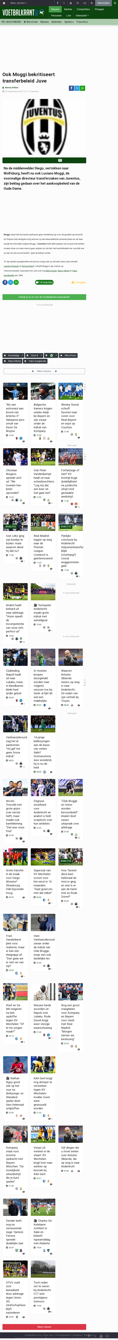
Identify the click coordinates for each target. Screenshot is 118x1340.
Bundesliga (13, 355)
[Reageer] (22, 641)
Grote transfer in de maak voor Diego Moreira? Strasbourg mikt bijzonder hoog (15, 882)
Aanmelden (104, 3)
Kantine (68, 9)
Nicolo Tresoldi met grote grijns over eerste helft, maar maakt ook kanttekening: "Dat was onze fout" (15, 816)
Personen (56, 15)
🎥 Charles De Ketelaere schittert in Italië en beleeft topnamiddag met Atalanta (43, 1232)
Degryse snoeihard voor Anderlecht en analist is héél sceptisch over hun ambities (43, 812)
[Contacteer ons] (107, 1328)
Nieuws (55, 9)
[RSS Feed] (89, 1334)
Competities (83, 9)
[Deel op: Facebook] (71, 88)
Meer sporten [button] (17, 3)
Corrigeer (78, 282)
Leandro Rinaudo (11, 266)
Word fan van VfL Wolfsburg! (44, 160)
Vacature (77, 1326)
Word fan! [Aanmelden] (31, 21)
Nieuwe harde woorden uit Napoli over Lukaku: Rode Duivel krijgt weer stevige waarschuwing (43, 1016)
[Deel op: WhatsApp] (82, 88)
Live (68, 15)
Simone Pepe (28, 266)
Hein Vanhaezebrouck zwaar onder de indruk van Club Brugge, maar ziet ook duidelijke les (44, 947)
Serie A (34, 355)
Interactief (81, 15)
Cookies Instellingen (57, 1330)
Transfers (82, 21)
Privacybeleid (62, 1326)
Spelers (69, 21)
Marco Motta (63, 271)
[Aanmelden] (4, 355)
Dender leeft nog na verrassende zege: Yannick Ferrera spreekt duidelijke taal (14, 1232)
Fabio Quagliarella (37, 361)
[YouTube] (101, 1328)
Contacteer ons (33, 1326)
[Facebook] (89, 1328)
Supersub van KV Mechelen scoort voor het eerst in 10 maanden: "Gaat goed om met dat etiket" (43, 882)
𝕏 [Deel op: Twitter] (77, 88)
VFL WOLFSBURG (11, 21)
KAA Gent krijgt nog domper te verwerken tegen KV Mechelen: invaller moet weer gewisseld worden (43, 1093)
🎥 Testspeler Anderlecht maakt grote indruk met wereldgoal (42, 613)
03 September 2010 (13, 91)
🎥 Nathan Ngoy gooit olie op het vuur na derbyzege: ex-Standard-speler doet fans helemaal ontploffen (15, 1093)
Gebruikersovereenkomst (28, 1330)
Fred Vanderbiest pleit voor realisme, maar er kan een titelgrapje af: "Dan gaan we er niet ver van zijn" (15, 951)
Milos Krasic (51, 271)
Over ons (48, 1326)
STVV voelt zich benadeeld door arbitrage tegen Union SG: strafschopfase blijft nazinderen (16, 1297)
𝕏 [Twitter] (95, 1328)
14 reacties (34, 91)
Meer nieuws (44, 371)
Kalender (56, 21)
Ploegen (99, 9)
